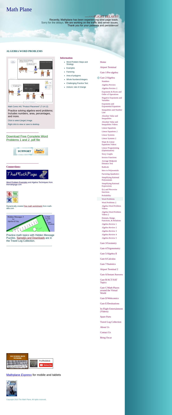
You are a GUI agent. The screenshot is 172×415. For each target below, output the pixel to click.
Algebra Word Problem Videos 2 (111, 213)
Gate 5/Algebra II (108, 253)
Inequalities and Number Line (112, 111)
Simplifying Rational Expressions (110, 184)
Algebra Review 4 (109, 234)
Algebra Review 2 (109, 227)
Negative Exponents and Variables (112, 99)
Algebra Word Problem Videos (111, 207)
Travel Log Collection (110, 322)
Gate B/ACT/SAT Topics (108, 281)
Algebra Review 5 (109, 238)
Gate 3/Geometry (108, 243)
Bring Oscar (106, 337)
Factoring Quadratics (110, 174)
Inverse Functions (109, 157)
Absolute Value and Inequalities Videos (110, 123)
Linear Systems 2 (109, 138)
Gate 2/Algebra (107, 77)
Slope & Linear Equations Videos (109, 143)
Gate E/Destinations (109, 303)
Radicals (105, 167)
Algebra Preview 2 (109, 88)
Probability (106, 195)
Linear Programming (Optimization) (110, 149)
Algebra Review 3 (109, 231)
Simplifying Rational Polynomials (110, 178)
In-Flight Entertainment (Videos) (111, 310)
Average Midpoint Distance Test (109, 162)
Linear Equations (109, 128)
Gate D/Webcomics (109, 298)
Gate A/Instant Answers (111, 274)
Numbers (105, 81)
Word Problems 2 (109, 202)
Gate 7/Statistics (108, 264)
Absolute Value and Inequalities (110, 117)
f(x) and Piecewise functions (109, 190)
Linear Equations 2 (109, 131)
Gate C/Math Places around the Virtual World (109, 290)
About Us (104, 327)
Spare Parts (105, 316)
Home (103, 62)
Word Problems (108, 199)
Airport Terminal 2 (109, 269)
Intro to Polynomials (110, 170)
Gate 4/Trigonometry (110, 248)
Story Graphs (107, 154)
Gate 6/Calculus (107, 259)
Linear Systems (108, 135)
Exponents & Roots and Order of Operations (111, 93)
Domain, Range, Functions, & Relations (111, 219)
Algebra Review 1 (109, 224)
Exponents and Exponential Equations (111, 105)
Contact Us (105, 332)
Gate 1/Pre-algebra (109, 72)
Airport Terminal (108, 67)
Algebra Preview (109, 85)
